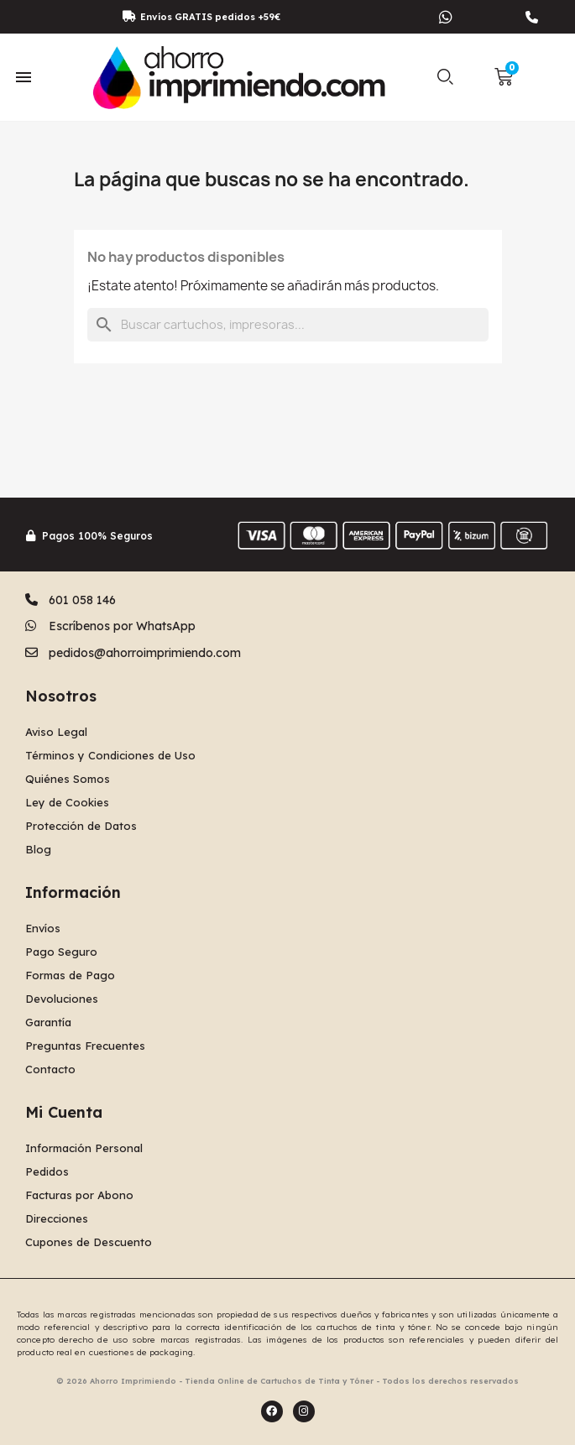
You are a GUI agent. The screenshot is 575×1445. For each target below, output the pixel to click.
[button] (445, 77)
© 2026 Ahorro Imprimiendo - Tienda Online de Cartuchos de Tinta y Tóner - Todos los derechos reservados (287, 1380)
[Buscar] (288, 325)
